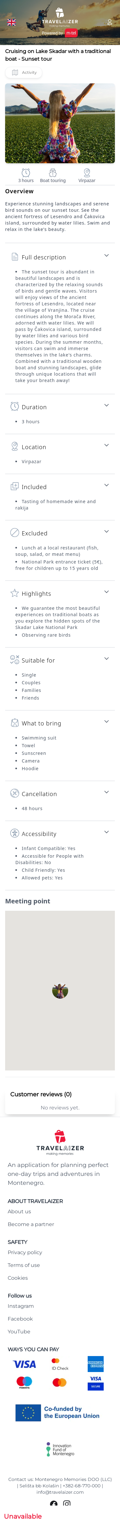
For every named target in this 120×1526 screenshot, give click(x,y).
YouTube (19, 1332)
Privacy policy (25, 1252)
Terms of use (24, 1265)
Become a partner (31, 1224)
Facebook (20, 1319)
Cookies (18, 1278)
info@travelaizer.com (60, 1492)
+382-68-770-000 (81, 1486)
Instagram (21, 1306)
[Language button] (11, 22)
